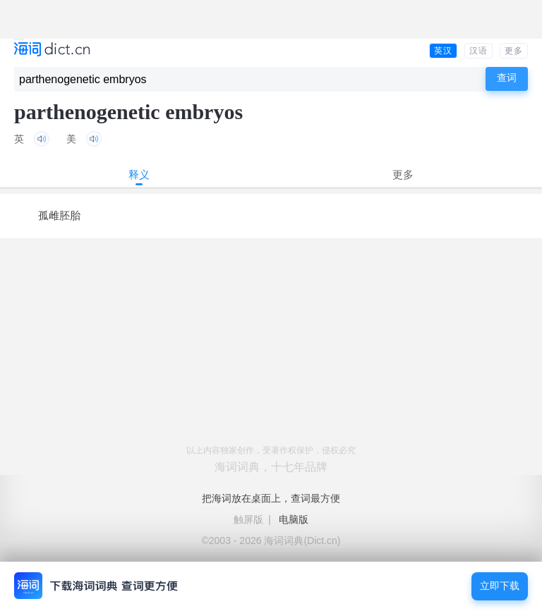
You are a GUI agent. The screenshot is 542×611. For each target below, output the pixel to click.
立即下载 (499, 586)
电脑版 (293, 519)
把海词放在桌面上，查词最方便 (271, 498)
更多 (514, 51)
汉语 (478, 51)
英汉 (443, 51)
